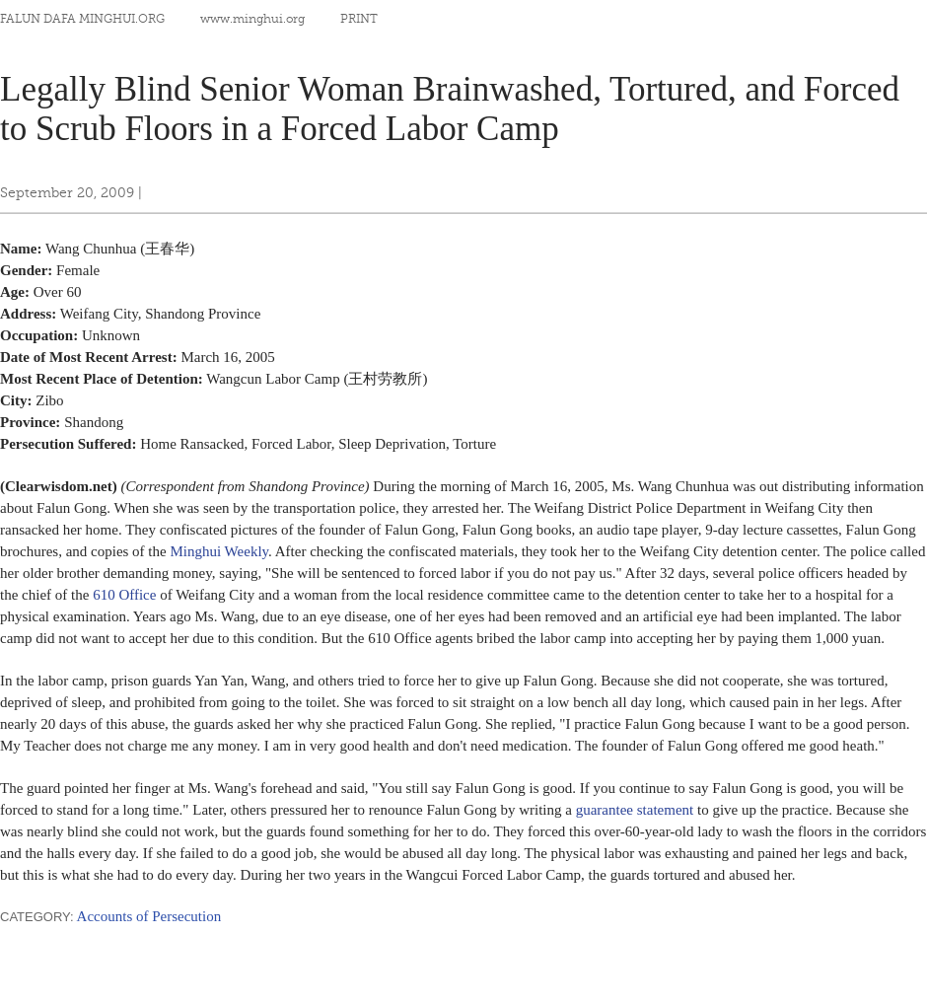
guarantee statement (635, 810)
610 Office (124, 595)
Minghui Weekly (219, 551)
